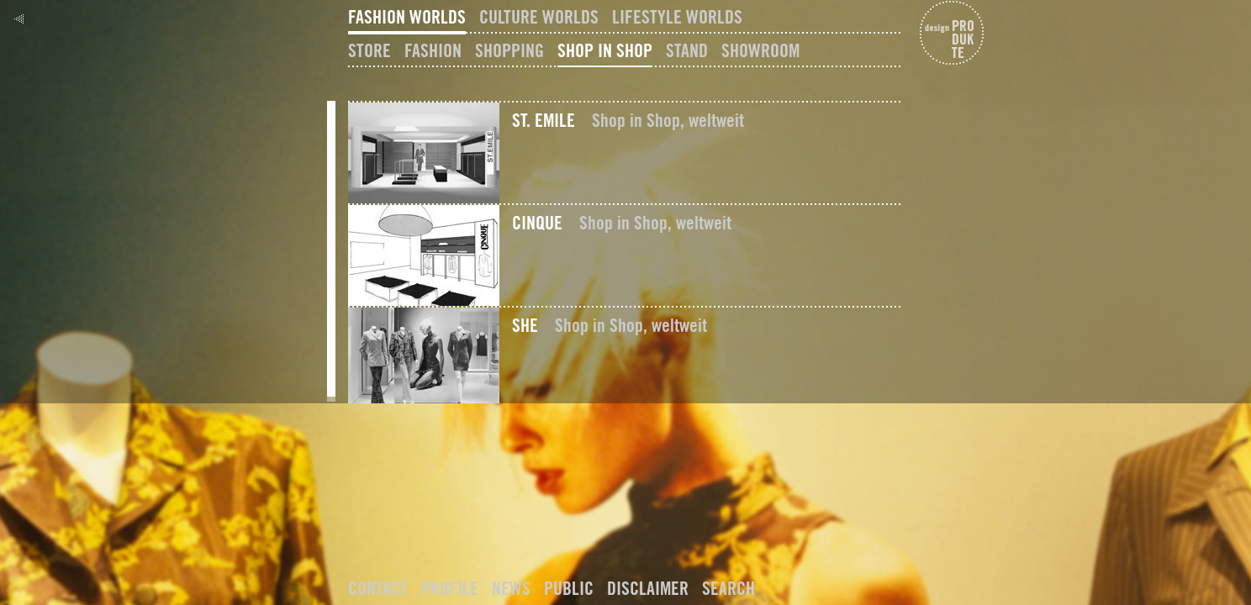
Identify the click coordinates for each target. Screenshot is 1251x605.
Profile (449, 588)
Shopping (509, 50)
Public (569, 588)
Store (369, 50)
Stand (687, 50)
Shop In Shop (604, 50)
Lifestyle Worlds (677, 17)
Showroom (760, 50)
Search (728, 588)
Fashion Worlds (407, 17)
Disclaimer (648, 588)
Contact (378, 588)
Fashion (433, 50)
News (511, 588)
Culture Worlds (539, 17)
